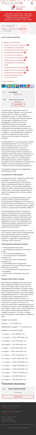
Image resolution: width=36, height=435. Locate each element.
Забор (6, 65)
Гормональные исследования (14, 60)
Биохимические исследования (14, 52)
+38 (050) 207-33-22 (7, 408)
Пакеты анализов (8, 81)
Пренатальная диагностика (13, 75)
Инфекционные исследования (14, 73)
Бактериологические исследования (15, 50)
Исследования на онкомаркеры (14, 63)
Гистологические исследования (14, 57)
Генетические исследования (13, 55)
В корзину (18, 105)
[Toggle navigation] (32, 3)
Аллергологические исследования (15, 45)
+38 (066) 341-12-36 (7, 413)
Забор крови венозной (16, 389)
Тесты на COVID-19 (10, 77)
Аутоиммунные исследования (14, 47)
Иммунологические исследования (15, 70)
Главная (4, 29)
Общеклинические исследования (15, 67)
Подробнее (18, 397)
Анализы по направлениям (17, 29)
